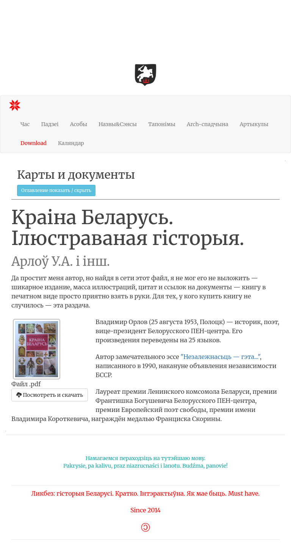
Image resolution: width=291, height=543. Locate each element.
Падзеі (49, 124)
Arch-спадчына (207, 124)
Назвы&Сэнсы (118, 124)
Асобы (79, 124)
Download (33, 143)
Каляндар (71, 143)
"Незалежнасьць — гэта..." (220, 356)
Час (25, 124)
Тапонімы (161, 124)
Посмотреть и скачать (49, 395)
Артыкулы (253, 124)
